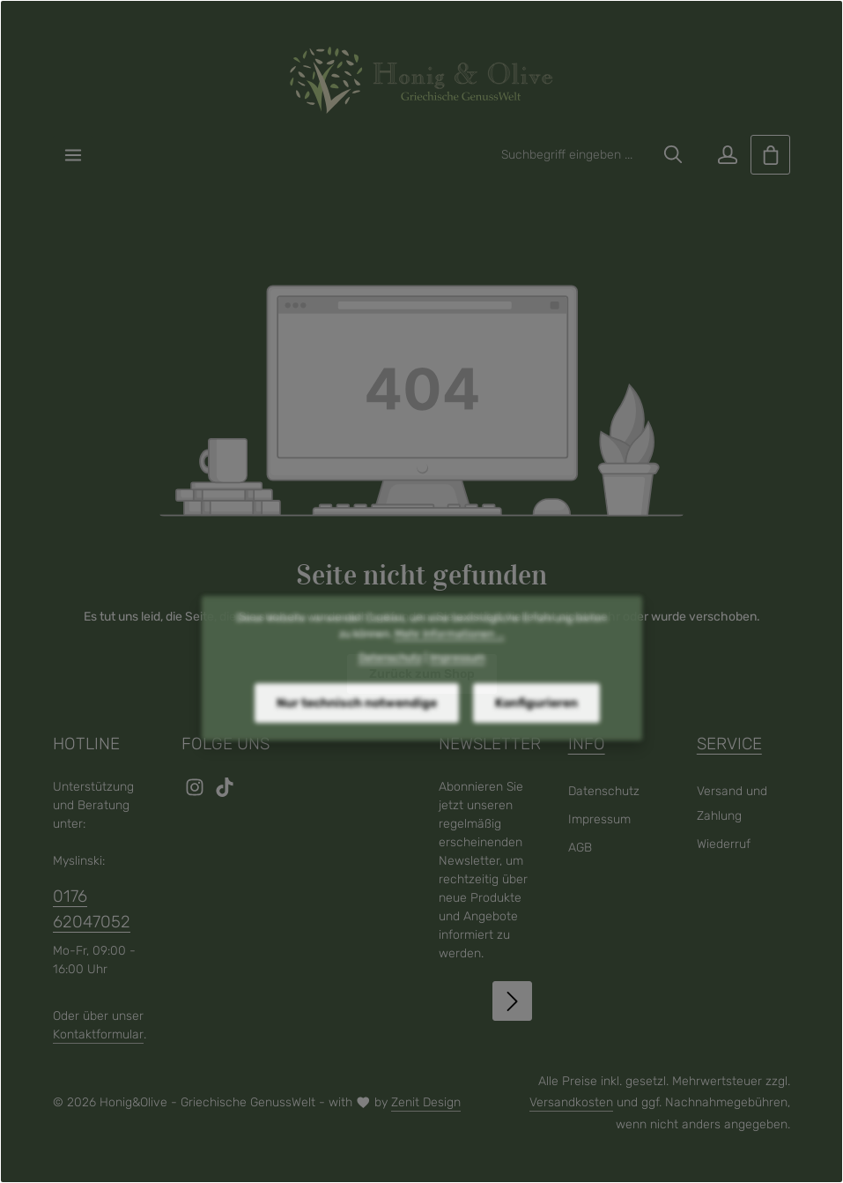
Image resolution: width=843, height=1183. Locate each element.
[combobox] (573, 155)
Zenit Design (426, 1102)
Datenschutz (604, 791)
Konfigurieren (536, 728)
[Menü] (72, 155)
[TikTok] (224, 792)
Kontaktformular (98, 1034)
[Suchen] (672, 155)
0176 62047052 (91, 908)
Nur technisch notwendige (357, 728)
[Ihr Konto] (727, 155)
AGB (580, 847)
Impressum (599, 819)
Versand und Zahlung (732, 803)
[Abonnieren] (512, 1001)
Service (729, 743)
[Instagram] (196, 792)
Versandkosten (571, 1102)
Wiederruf (724, 844)
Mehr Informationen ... (450, 660)
